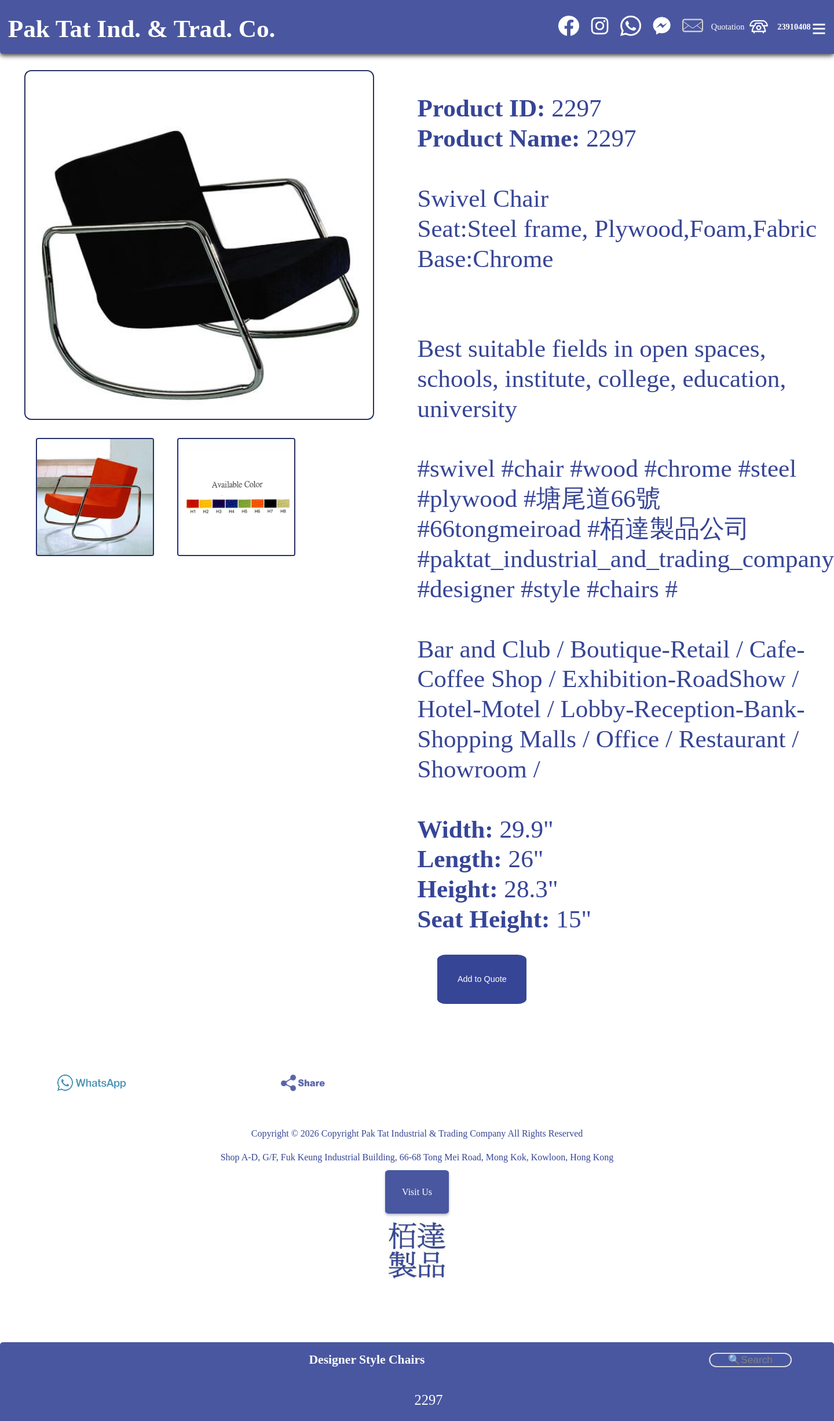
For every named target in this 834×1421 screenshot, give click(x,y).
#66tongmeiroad (499, 528)
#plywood (467, 498)
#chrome (688, 468)
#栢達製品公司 (668, 528)
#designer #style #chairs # (547, 588)
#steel (767, 468)
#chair (533, 468)
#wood (604, 468)
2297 (429, 1400)
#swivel (456, 468)
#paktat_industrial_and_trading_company (625, 558)
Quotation (728, 26)
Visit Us (417, 1192)
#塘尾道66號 (592, 498)
